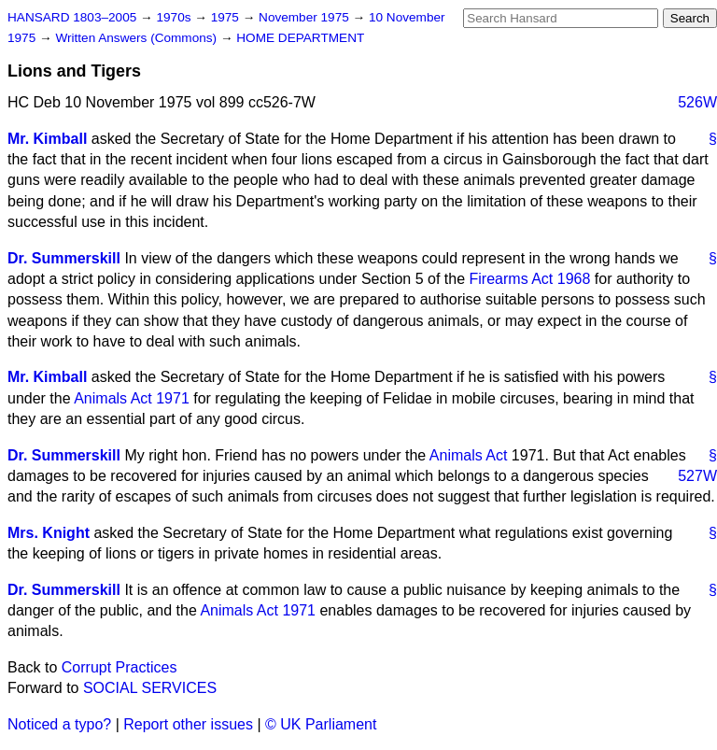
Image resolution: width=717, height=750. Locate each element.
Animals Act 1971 (132, 398)
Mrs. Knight (48, 533)
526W (697, 102)
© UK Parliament (320, 724)
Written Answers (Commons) (137, 38)
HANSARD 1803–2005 (71, 17)
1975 (227, 17)
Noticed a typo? (59, 724)
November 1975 (306, 17)
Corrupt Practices (119, 667)
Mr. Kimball (47, 139)
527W (697, 476)
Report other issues (188, 724)
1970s (175, 17)
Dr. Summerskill (63, 258)
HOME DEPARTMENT (300, 38)
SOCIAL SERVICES (150, 688)
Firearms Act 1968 (530, 279)
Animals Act (468, 455)
